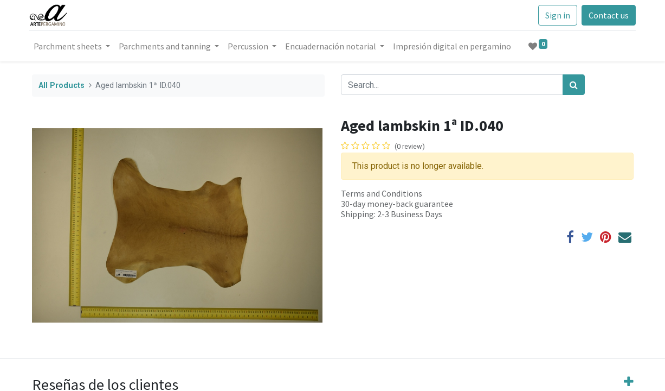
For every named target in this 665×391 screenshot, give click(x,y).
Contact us (606, 15)
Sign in (555, 15)
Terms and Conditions (381, 193)
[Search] (574, 84)
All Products (61, 85)
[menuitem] (454, 46)
